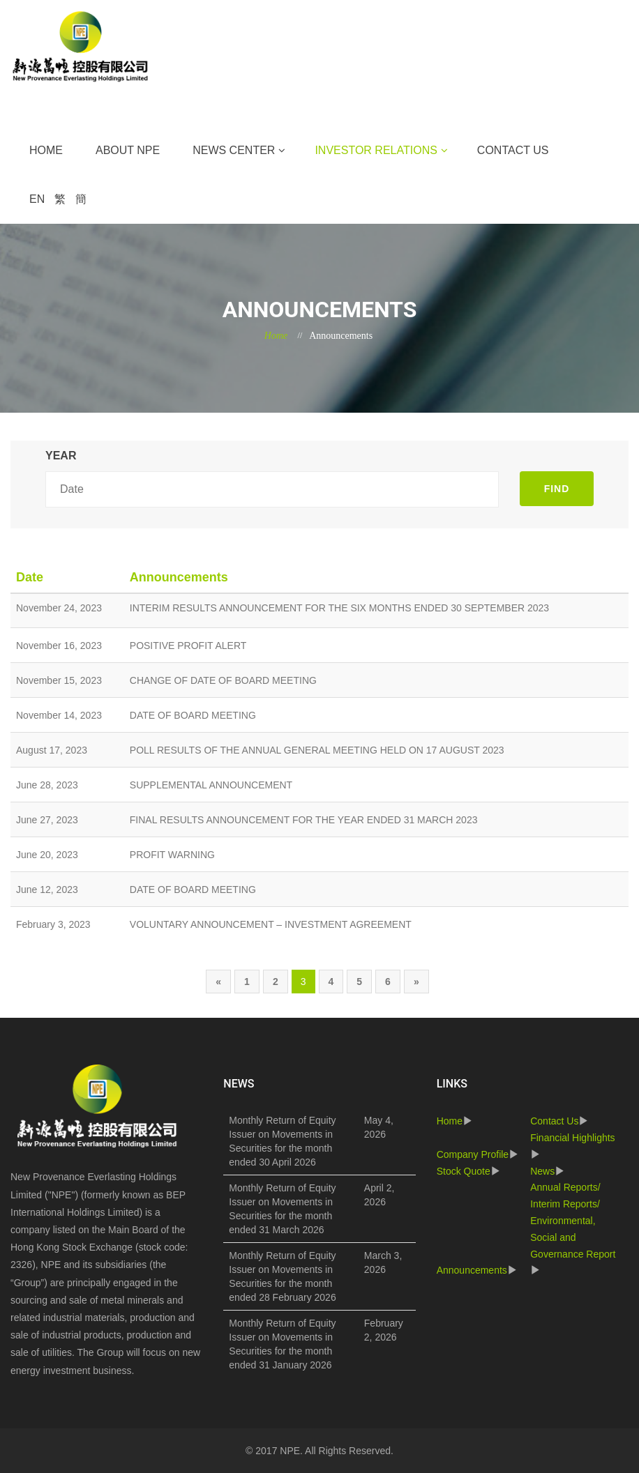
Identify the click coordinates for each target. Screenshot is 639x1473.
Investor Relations (376, 150)
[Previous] (218, 981)
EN (37, 199)
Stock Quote (463, 1171)
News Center (234, 150)
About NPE (128, 150)
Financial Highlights (572, 1137)
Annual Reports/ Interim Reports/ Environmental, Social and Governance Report (572, 1220)
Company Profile (473, 1154)
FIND (557, 488)
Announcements (472, 1270)
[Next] (416, 981)
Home (46, 150)
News (542, 1171)
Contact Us (513, 150)
